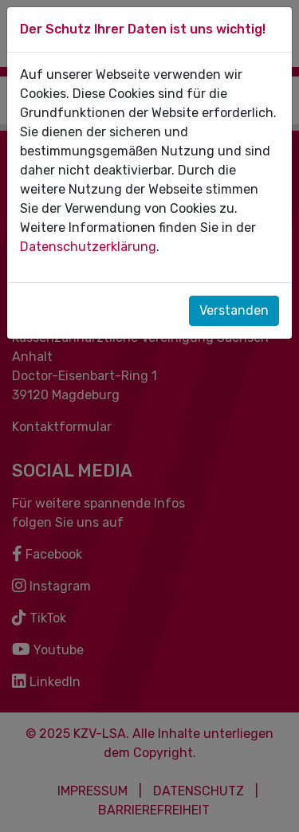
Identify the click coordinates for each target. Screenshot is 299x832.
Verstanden (234, 310)
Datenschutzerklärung (88, 246)
